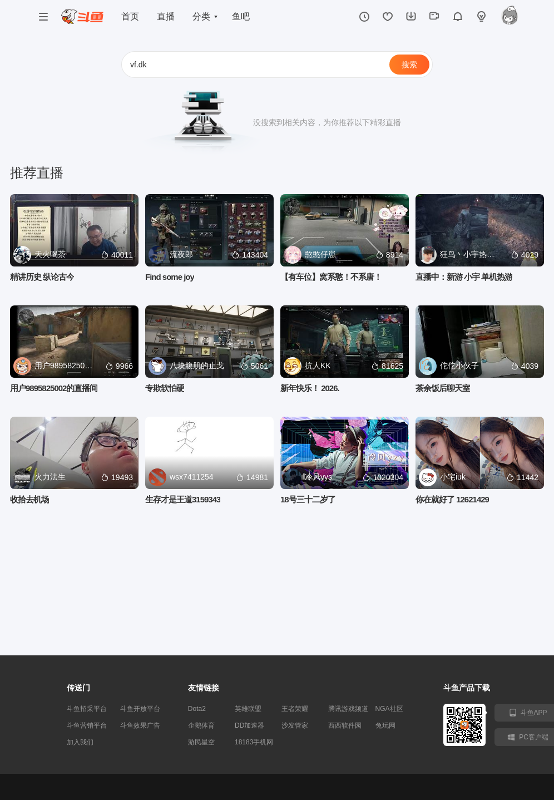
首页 (130, 16)
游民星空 (201, 742)
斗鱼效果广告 (140, 725)
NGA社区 (389, 709)
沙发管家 (294, 725)
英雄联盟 (248, 709)
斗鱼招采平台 (87, 709)
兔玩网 (385, 725)
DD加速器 (249, 725)
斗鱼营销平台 (87, 725)
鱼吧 (241, 16)
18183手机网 (254, 742)
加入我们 (80, 742)
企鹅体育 (201, 725)
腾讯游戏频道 (348, 709)
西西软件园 (345, 725)
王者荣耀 (294, 709)
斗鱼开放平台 (140, 709)
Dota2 (197, 709)
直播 (166, 16)
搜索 (409, 64)
